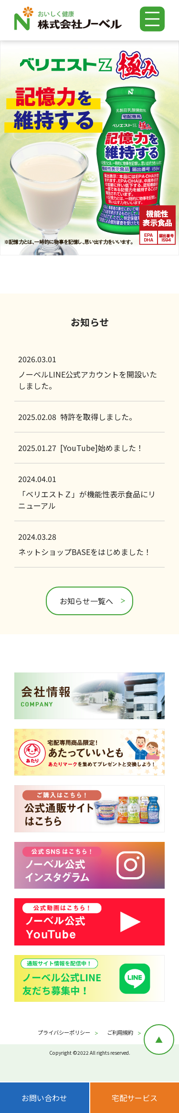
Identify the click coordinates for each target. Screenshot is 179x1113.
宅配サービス (135, 1097)
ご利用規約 (120, 1032)
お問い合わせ (44, 1097)
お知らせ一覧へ (86, 601)
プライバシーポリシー (64, 1032)
